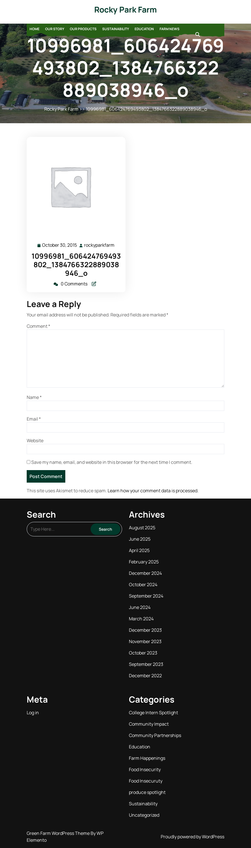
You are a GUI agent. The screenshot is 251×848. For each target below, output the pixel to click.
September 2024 (146, 596)
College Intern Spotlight (153, 712)
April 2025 (139, 550)
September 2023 (146, 664)
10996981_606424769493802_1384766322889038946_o (76, 264)
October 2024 (143, 584)
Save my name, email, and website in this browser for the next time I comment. (111, 462)
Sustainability (115, 28)
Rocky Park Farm (125, 9)
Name (34, 397)
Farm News (169, 28)
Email (34, 419)
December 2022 (145, 675)
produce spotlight (147, 792)
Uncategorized (144, 815)
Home (34, 28)
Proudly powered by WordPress (192, 836)
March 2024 (141, 619)
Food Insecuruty (145, 781)
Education (144, 28)
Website (35, 440)
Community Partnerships (155, 735)
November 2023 (145, 641)
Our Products (83, 28)
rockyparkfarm (99, 244)
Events (36, 39)
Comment (38, 326)
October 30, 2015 (60, 245)
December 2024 (145, 573)
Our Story (54, 28)
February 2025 (144, 562)
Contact (56, 39)
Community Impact (149, 724)
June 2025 (139, 539)
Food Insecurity (145, 769)
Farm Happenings (147, 758)
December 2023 (145, 630)
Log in (33, 712)
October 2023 (143, 653)
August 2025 (142, 527)
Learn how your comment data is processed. (153, 490)
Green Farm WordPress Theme (59, 833)
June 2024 (139, 607)
